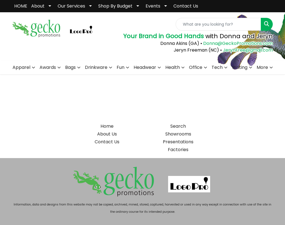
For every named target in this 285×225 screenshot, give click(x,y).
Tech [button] (217, 67)
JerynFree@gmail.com (248, 50)
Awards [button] (48, 67)
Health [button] (172, 67)
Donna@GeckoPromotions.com (237, 43)
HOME (20, 6)
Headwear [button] (145, 67)
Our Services (71, 6)
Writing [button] (239, 67)
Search (178, 126)
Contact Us (185, 6)
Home (107, 126)
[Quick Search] (218, 24)
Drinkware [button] (96, 67)
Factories (178, 149)
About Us (107, 134)
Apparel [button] (21, 67)
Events (153, 6)
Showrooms (178, 134)
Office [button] (195, 67)
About (38, 6)
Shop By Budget (115, 6)
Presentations (178, 142)
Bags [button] (70, 67)
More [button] (262, 67)
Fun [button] (120, 67)
